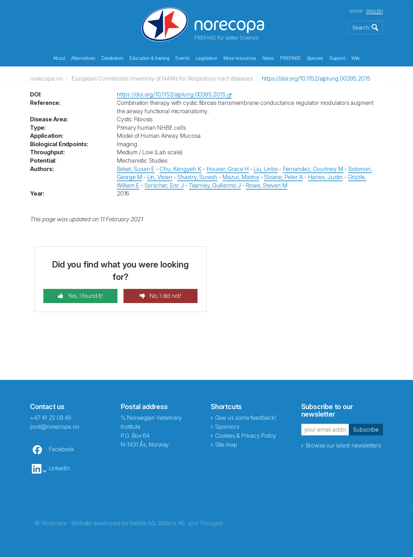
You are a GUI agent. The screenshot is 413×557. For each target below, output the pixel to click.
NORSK (356, 11)
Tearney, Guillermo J (215, 185)
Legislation (206, 58)
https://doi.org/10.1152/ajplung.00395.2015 (316, 78)
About (59, 58)
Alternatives (83, 58)
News (268, 58)
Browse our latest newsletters (343, 445)
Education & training (149, 58)
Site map (226, 444)
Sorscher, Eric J (164, 185)
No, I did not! (164, 295)
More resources (239, 58)
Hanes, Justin (325, 177)
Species (315, 58)
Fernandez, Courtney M (313, 169)
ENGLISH (374, 11)
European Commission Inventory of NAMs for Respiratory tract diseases (162, 78)
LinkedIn (59, 468)
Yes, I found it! (84, 295)
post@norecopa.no (54, 426)
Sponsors (227, 426)
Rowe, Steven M (266, 185)
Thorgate (211, 523)
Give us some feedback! (245, 417)
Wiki (355, 58)
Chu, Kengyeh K (180, 169)
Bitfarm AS (171, 523)
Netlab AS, (143, 523)
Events (182, 58)
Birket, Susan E (136, 169)
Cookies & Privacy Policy (245, 435)
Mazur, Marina (240, 177)
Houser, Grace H (228, 169)
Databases (112, 58)
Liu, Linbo (266, 169)
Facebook (61, 449)
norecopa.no (46, 78)
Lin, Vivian (159, 177)
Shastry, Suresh (197, 177)
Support (337, 58)
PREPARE (290, 58)
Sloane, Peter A (283, 177)
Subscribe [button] (366, 429)
